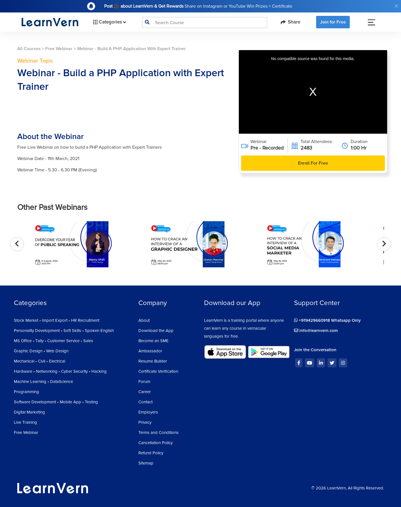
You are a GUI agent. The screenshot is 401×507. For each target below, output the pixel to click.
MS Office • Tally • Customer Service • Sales (53, 340)
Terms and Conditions (158, 432)
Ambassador (150, 350)
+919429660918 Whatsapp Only (327, 320)
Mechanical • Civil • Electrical (39, 361)
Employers (148, 412)
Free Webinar (58, 49)
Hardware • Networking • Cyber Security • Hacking (60, 371)
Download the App (155, 330)
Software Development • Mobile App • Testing (56, 401)
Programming (26, 391)
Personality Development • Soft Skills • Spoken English (64, 330)
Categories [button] (109, 22)
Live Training (25, 422)
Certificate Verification (158, 371)
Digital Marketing (29, 412)
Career (144, 391)
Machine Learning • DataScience (43, 381)
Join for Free (333, 22)
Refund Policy (150, 452)
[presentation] (17, 244)
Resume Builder (152, 361)
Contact (145, 401)
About (144, 320)
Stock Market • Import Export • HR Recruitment (56, 320)
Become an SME (153, 340)
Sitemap (145, 463)
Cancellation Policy (155, 442)
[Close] (396, 5)
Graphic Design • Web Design (41, 350)
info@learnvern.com (316, 330)
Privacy (144, 422)
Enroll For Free (313, 163)
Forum (144, 381)
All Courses (29, 49)
